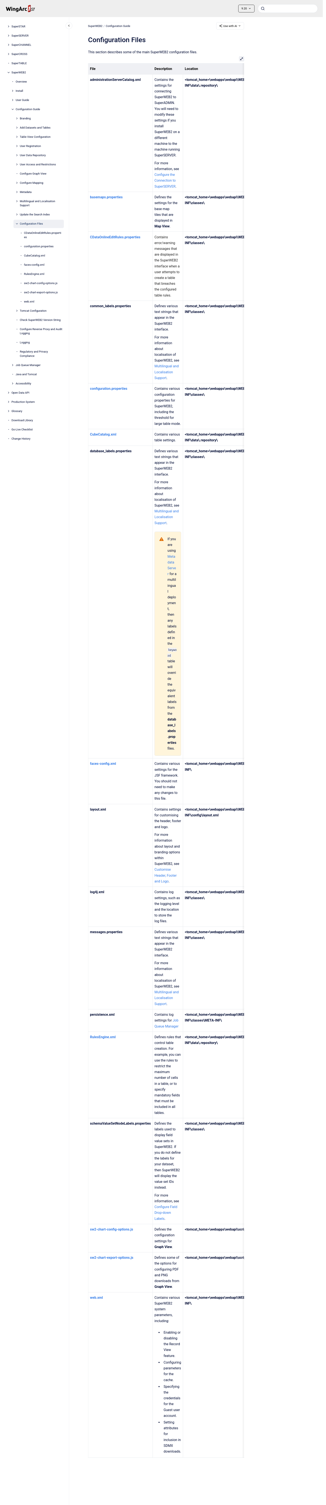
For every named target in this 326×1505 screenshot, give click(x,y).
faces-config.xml (34, 264)
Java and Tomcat (26, 374)
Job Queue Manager (28, 365)
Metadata (26, 192)
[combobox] (287, 8)
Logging (25, 342)
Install (19, 90)
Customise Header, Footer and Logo (165, 875)
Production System (23, 401)
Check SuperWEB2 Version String (40, 320)
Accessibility (23, 383)
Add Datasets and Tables (35, 127)
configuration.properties (39, 246)
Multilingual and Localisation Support (37, 203)
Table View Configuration (35, 136)
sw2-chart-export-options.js (41, 292)
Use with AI (230, 26)
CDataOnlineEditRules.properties (42, 235)
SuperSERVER (20, 35)
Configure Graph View (33, 173)
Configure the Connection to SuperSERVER (164, 180)
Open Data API (20, 392)
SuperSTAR (18, 26)
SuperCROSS (19, 54)
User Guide (22, 100)
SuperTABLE (19, 63)
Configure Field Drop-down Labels (165, 1212)
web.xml (29, 301)
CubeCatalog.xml (34, 255)
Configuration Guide (28, 109)
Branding (25, 118)
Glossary (17, 411)
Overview (21, 81)
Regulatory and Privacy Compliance (34, 353)
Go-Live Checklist (22, 429)
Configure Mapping (31, 182)
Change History (21, 438)
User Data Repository (33, 155)
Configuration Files (31, 223)
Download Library (22, 420)
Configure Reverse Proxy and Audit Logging (41, 331)
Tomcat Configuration (33, 310)
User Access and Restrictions (38, 164)
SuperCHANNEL (21, 44)
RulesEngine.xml (34, 274)
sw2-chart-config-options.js (40, 283)
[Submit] (262, 8)
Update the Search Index (35, 214)
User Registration (30, 146)
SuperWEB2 (19, 72)
